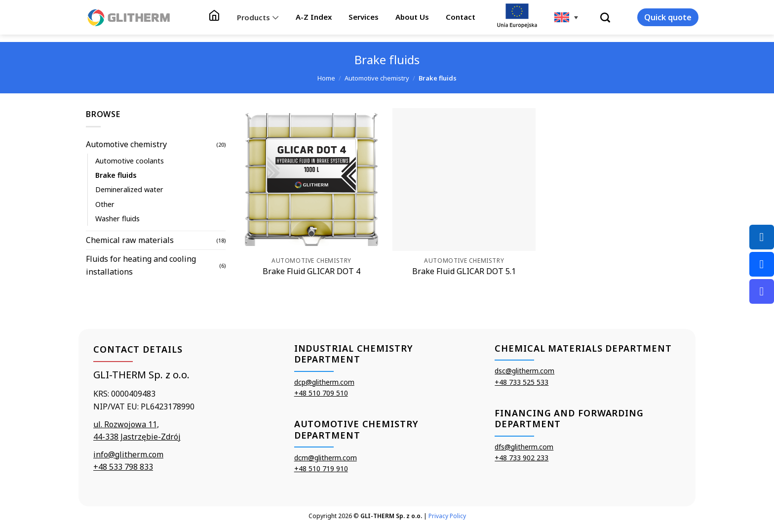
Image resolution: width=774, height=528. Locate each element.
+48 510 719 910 (321, 468)
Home (326, 78)
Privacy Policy (447, 516)
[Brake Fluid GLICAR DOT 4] (311, 179)
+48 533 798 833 (123, 466)
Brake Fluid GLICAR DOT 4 (311, 271)
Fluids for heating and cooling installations (141, 265)
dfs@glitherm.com (524, 446)
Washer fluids (117, 218)
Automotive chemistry (377, 78)
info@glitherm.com (128, 454)
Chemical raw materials (130, 240)
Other (105, 204)
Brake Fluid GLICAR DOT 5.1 (464, 271)
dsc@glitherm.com (524, 370)
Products (258, 17)
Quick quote (668, 17)
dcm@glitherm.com (325, 457)
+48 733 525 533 (521, 382)
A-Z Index (314, 17)
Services (363, 17)
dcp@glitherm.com (324, 382)
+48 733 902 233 (521, 457)
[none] (566, 17)
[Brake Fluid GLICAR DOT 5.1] (464, 179)
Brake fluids (116, 175)
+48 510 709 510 (321, 393)
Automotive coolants (129, 160)
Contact (460, 17)
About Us (412, 17)
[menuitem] (566, 17)
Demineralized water (129, 189)
